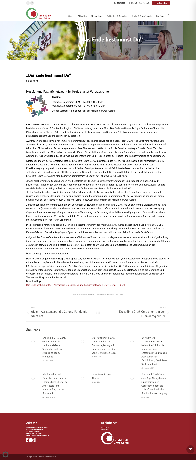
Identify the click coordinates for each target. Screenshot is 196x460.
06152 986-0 (120, 3)
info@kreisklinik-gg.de (139, 3)
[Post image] (33, 342)
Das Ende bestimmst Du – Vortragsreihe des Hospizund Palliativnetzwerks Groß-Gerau (76, 285)
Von (105, 294)
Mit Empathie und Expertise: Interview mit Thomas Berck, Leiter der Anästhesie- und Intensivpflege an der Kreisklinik (55, 384)
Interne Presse (90, 294)
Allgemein (82, 294)
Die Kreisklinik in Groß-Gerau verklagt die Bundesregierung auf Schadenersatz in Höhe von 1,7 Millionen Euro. (104, 345)
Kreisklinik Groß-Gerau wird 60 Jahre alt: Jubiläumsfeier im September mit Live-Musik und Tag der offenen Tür (54, 347)
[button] (5, 454)
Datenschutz (105, 429)
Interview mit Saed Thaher (101, 376)
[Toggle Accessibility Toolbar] (190, 449)
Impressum (105, 427)
